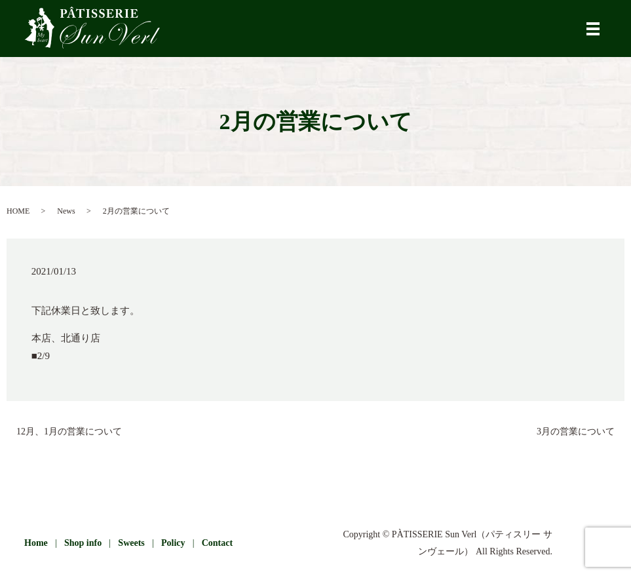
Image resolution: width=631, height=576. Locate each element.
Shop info (83, 543)
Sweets (131, 543)
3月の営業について (576, 431)
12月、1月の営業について (69, 431)
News (66, 211)
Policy (173, 543)
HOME (18, 211)
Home (36, 543)
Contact (217, 543)
